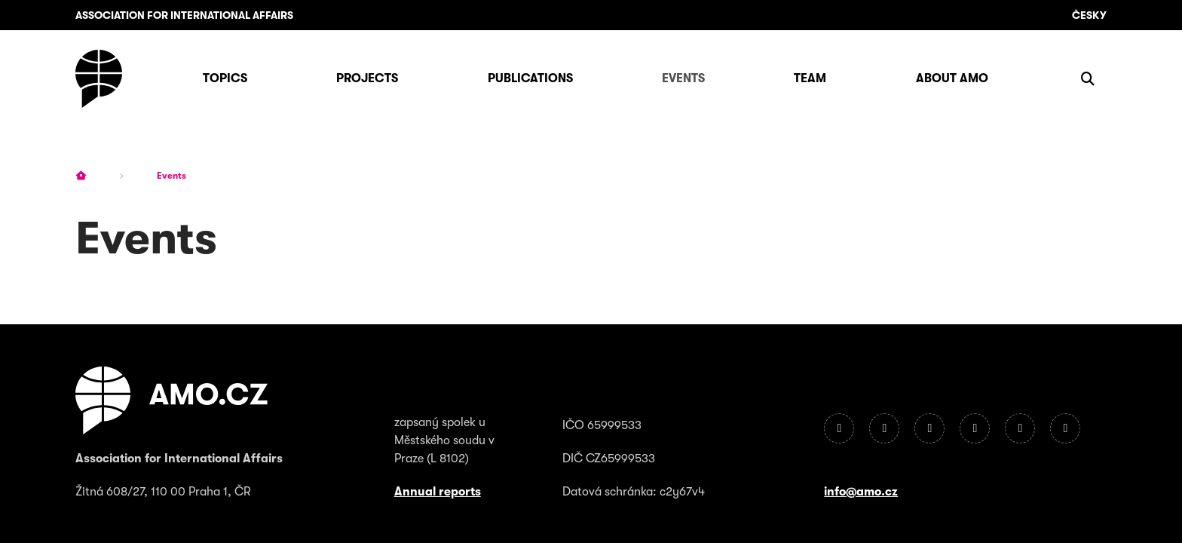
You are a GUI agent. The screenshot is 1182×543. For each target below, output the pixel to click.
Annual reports (437, 492)
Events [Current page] (171, 175)
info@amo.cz (861, 492)
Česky (1089, 15)
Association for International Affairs (184, 15)
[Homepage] (98, 79)
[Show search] (1088, 78)
